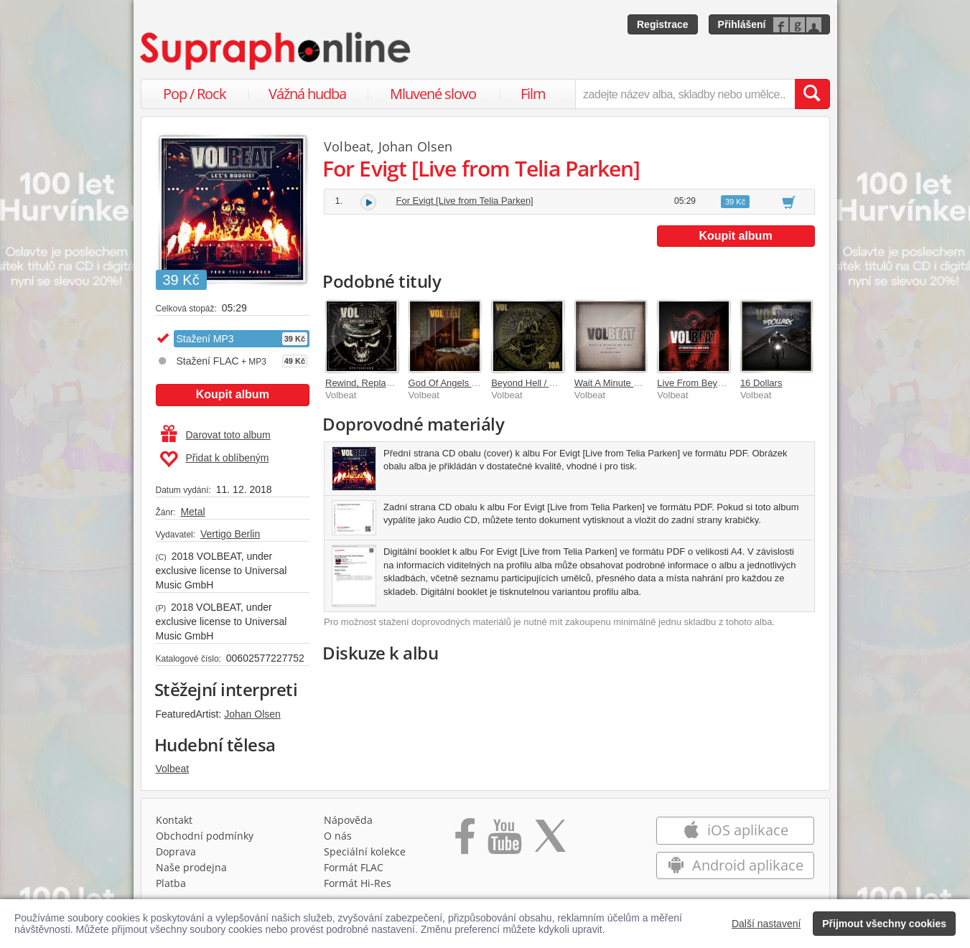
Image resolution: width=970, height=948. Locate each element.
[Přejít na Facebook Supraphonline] (465, 841)
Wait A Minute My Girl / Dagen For (644, 382)
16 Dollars (761, 382)
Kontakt (174, 820)
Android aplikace (735, 865)
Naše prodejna (191, 867)
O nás (338, 836)
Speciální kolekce (365, 851)
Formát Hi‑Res (357, 883)
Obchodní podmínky (204, 836)
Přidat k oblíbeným (214, 459)
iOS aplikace (735, 830)
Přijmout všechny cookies (884, 923)
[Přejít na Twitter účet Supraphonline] (550, 841)
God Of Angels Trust (451, 382)
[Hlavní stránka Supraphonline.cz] (276, 51)
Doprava (176, 851)
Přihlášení (742, 24)
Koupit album (232, 394)
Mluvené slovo (433, 93)
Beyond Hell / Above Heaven (550, 382)
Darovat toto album (216, 435)
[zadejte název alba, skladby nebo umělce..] (684, 94)
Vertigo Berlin (230, 534)
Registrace (663, 24)
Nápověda (348, 820)
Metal (192, 511)
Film (533, 93)
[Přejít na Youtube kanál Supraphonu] (504, 841)
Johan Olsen (252, 714)
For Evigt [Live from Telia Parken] (464, 200)
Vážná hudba (307, 93)
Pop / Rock (194, 93)
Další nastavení (766, 923)
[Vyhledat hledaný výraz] (812, 94)
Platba (171, 883)
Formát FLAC (353, 867)
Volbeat (173, 768)
